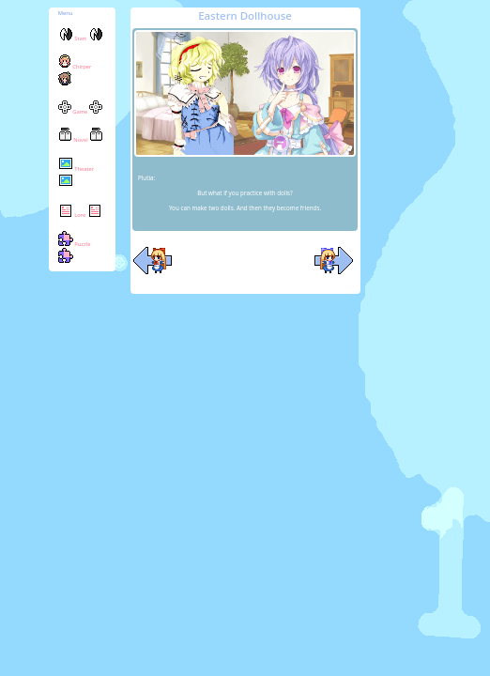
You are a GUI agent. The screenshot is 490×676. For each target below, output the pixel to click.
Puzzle (74, 253)
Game (80, 111)
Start (80, 38)
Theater (76, 178)
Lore (80, 215)
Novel (80, 140)
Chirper (75, 75)
